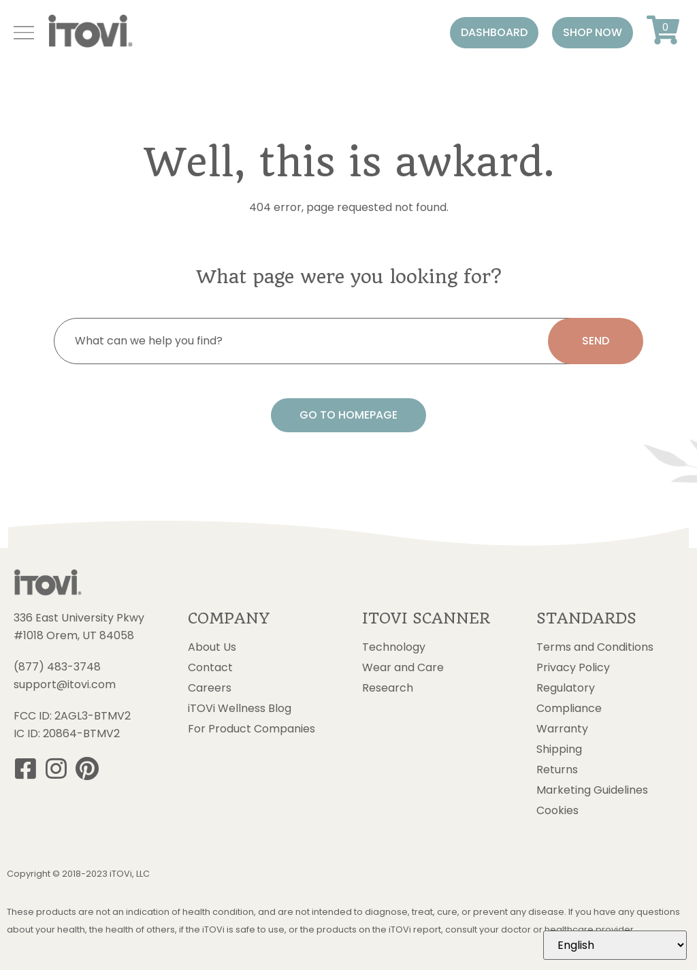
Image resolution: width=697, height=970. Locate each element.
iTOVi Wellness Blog (239, 708)
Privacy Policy (573, 668)
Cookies (557, 811)
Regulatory (565, 688)
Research (387, 688)
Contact (210, 668)
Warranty (562, 729)
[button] (494, 32)
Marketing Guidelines (592, 790)
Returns (557, 770)
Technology (393, 647)
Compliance (569, 708)
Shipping (559, 749)
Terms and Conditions (594, 647)
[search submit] (595, 341)
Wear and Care (403, 668)
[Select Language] (615, 945)
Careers (209, 688)
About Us (212, 647)
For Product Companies (251, 729)
